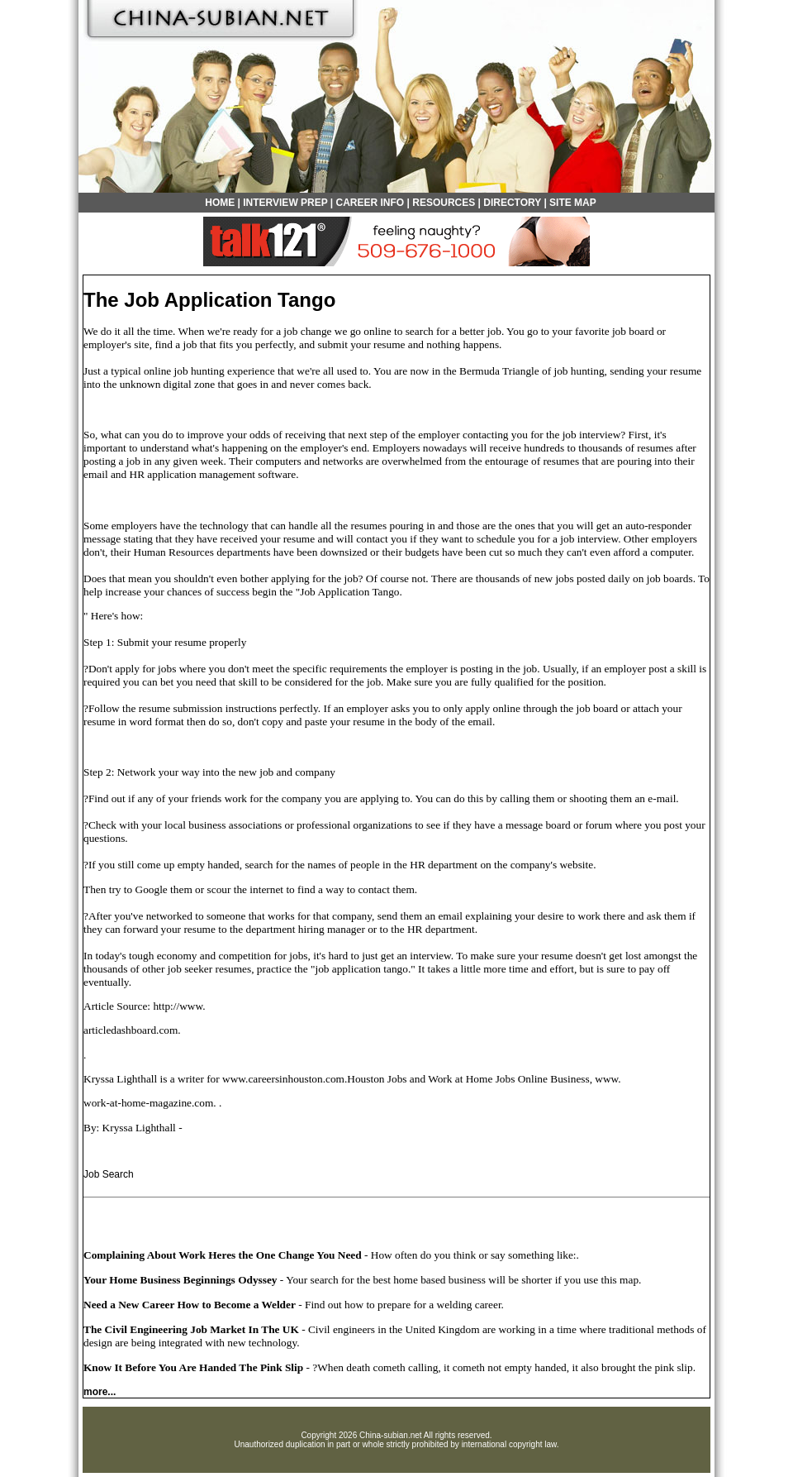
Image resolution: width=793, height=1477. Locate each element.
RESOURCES (443, 202)
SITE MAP (572, 202)
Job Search (108, 1174)
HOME (220, 202)
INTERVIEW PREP (285, 202)
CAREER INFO (370, 202)
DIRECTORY (512, 202)
